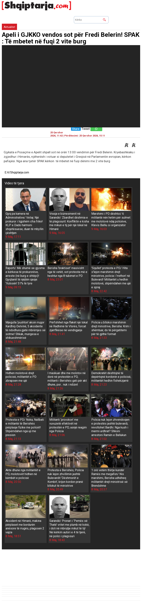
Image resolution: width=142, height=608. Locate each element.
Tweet (86, 129)
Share (75, 129)
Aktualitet (9, 27)
